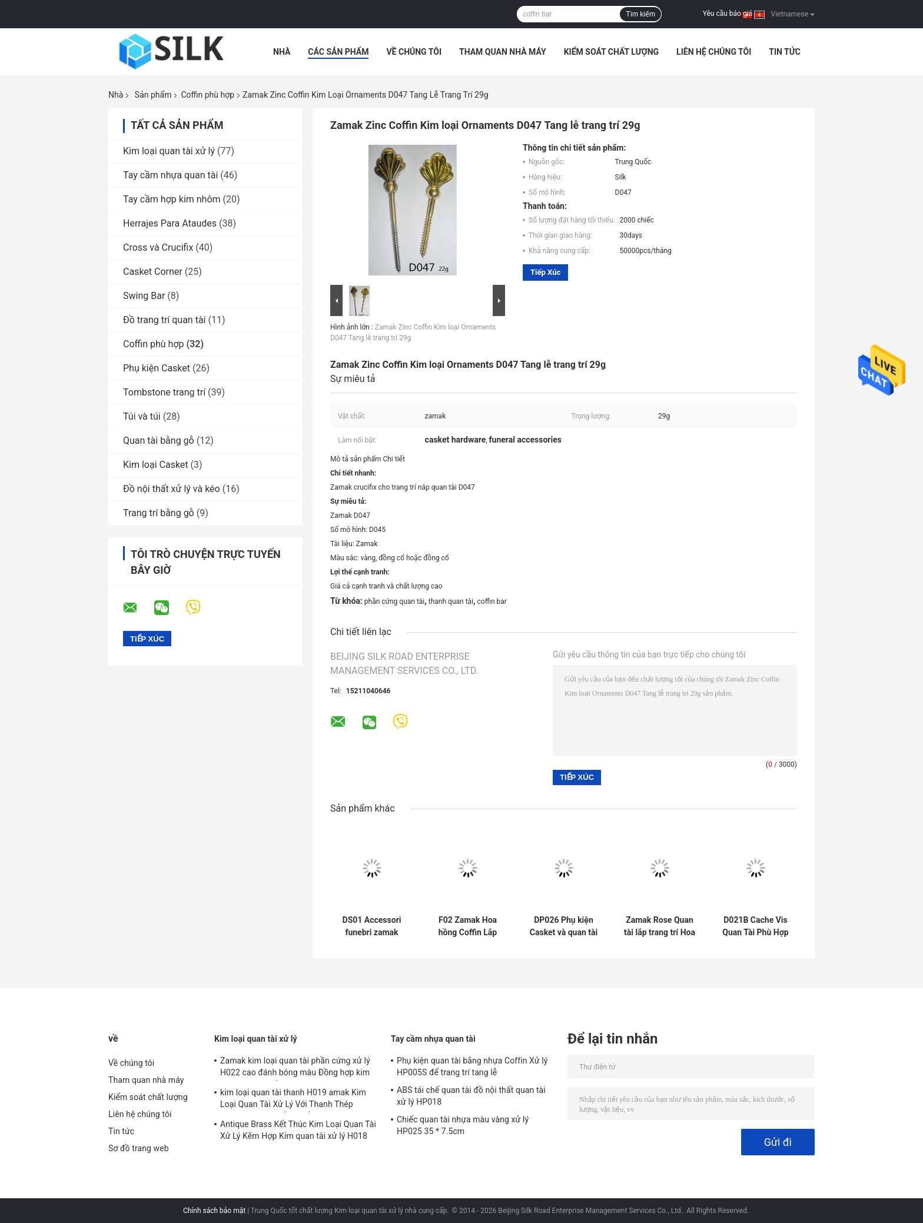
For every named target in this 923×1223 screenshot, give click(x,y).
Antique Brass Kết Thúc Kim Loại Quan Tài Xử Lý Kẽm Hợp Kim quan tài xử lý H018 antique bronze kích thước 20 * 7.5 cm (298, 1131)
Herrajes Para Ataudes (170, 223)
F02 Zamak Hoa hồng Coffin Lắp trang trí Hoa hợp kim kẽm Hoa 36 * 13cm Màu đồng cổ (468, 926)
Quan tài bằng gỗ (158, 440)
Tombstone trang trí (164, 392)
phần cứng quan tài (394, 601)
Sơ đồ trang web (138, 1148)
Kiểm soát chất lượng (611, 52)
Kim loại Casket (155, 464)
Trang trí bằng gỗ (158, 513)
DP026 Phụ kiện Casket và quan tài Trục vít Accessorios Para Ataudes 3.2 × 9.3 (563, 926)
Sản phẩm (153, 94)
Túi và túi (142, 416)
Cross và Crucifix (158, 247)
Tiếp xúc (545, 272)
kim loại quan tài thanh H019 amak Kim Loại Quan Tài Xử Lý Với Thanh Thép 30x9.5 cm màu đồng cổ (293, 1100)
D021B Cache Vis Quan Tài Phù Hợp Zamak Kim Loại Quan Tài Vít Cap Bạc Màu (755, 926)
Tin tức (785, 52)
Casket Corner (152, 271)
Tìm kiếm (640, 14)
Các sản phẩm (338, 52)
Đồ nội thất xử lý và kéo (171, 488)
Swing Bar (144, 295)
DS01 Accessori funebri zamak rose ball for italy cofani (372, 926)
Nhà (281, 52)
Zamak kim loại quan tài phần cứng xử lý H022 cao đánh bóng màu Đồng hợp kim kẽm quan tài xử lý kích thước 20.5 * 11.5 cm (295, 1068)
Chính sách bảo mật (214, 1211)
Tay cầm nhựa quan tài (170, 175)
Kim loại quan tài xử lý (169, 151)
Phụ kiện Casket (156, 368)
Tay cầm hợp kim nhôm (172, 199)
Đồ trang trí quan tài (164, 319)
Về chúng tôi (413, 52)
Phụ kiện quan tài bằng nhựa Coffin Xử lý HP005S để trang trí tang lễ (472, 1066)
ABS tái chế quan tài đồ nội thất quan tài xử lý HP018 (471, 1095)
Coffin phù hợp (207, 94)
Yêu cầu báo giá (727, 13)
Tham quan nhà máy (502, 52)
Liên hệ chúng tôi (713, 52)
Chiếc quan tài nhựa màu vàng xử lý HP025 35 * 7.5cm (463, 1125)
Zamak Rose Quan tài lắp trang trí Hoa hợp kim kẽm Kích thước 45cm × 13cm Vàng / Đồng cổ (659, 926)
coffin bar (492, 601)
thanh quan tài (451, 601)
